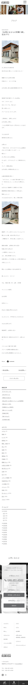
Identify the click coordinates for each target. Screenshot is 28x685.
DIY (3, 474)
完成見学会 (5, 481)
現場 (3, 490)
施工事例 (6, 639)
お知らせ (6, 647)
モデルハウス (7, 635)
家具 (3, 453)
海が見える (5, 468)
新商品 (3, 440)
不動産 (3, 459)
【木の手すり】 (6, 394)
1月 (4, 520)
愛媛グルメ (5, 462)
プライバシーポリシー (21, 645)
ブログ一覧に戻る (14, 378)
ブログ (3, 499)
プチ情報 (4, 484)
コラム (3, 431)
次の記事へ (22, 370)
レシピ (3, 437)
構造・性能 (5, 443)
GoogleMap (18, 663)
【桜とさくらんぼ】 (7, 410)
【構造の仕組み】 (6, 398)
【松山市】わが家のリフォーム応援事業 (12, 401)
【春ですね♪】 (6, 416)
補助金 (3, 456)
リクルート (18, 641)
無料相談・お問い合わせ (14, 595)
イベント (4, 487)
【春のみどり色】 (6, 404)
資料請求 (14, 605)
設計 (3, 496)
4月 (4, 513)
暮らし (5, 631)
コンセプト (6, 623)
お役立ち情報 (5, 465)
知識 (3, 450)
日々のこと (5, 493)
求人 (3, 447)
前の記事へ (6, 370)
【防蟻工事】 (5, 413)
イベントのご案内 (7, 643)
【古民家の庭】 (6, 419)
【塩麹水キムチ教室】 (8, 407)
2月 (4, 518)
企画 (3, 471)
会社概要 (18, 631)
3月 (4, 516)
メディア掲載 (5, 478)
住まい (5, 627)
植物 (3, 434)
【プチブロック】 (6, 391)
